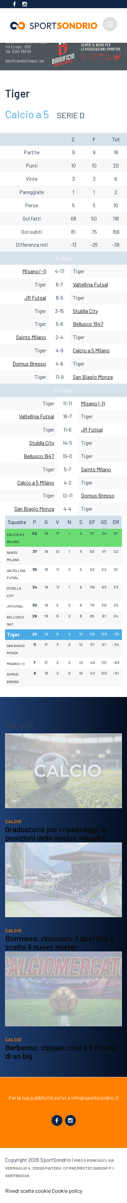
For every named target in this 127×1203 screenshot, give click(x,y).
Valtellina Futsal (90, 284)
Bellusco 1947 (88, 323)
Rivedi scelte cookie (28, 1190)
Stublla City (85, 311)
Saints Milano (31, 337)
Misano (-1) (34, 271)
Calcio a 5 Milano (91, 350)
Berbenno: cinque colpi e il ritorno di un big (61, 1061)
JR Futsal (35, 297)
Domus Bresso (29, 363)
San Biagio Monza (93, 376)
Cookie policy (67, 1190)
